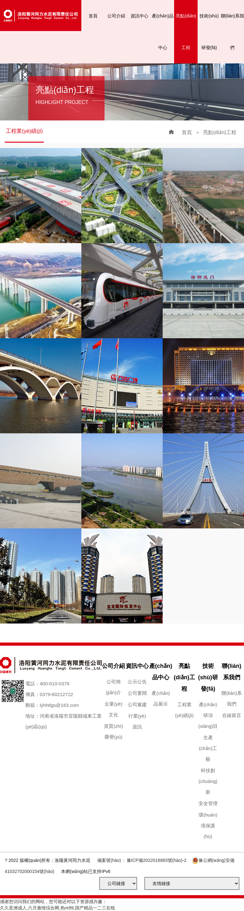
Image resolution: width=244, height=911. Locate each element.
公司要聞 (137, 693)
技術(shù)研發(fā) (209, 31)
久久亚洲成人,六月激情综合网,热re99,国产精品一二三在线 (57, 907)
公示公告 (137, 681)
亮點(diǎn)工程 (186, 31)
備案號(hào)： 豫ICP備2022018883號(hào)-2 (141, 860)
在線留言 (231, 715)
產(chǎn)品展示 (161, 698)
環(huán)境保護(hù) (208, 825)
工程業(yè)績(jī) (24, 131)
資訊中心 (139, 15)
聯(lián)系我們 (232, 31)
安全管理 (208, 803)
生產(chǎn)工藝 (208, 748)
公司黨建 (137, 704)
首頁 (93, 15)
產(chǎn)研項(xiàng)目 (208, 715)
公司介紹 (116, 15)
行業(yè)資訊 (137, 721)
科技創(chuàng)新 (208, 781)
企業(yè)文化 (113, 709)
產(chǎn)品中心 (162, 31)
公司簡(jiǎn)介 (113, 687)
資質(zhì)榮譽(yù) (113, 731)
